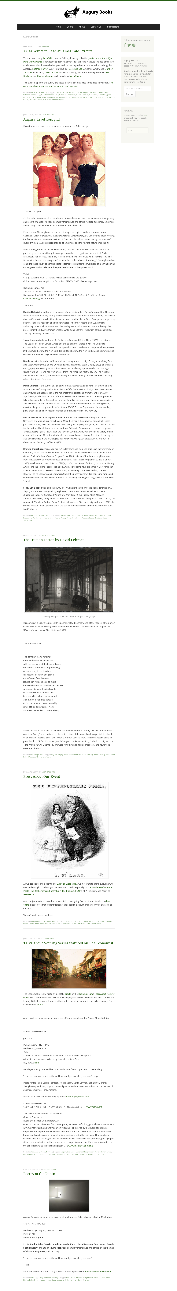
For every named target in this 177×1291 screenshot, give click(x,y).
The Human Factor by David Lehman (54, 540)
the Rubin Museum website (98, 1271)
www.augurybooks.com (77, 1096)
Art (32, 515)
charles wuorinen (96, 92)
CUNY (78, 890)
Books (70, 26)
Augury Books (39, 515)
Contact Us (96, 26)
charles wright (82, 92)
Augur (36, 1277)
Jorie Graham (36, 97)
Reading (44, 92)
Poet (100, 97)
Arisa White (48, 58)
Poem (57, 518)
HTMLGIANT (29, 894)
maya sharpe (77, 97)
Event (109, 515)
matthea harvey (48, 97)
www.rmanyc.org (31, 298)
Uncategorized (37, 754)
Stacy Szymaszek (94, 923)
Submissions (113, 26)
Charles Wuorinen (45, 76)
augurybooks (48, 115)
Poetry (105, 97)
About (82, 26)
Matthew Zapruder (63, 97)
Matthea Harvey (40, 68)
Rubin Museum (82, 518)
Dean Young (35, 95)
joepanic (46, 46)
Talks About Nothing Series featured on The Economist (68, 943)
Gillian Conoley (82, 95)
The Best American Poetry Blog (45, 890)
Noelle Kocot (49, 518)
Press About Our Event (41, 777)
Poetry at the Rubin (39, 1174)
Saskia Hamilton (95, 518)
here (40, 1004)
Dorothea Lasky (76, 68)
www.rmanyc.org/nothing (80, 1145)
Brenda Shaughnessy (85, 515)
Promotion (71, 518)
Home (58, 26)
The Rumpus (68, 890)
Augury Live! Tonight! (41, 119)
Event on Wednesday (67, 883)
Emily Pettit (59, 95)
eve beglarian (69, 95)
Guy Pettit (93, 95)
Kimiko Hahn (38, 518)
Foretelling (27, 518)
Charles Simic (70, 92)
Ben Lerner (71, 515)
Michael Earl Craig (90, 97)
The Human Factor (43, 757)
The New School (35, 100)
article (68, 993)
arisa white (60, 92)
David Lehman (51, 72)
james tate (102, 95)
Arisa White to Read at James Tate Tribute (57, 51)
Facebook (47, 921)
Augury (63, 515)
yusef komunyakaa (56, 100)
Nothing (49, 515)
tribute (46, 100)
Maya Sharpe (75, 76)
